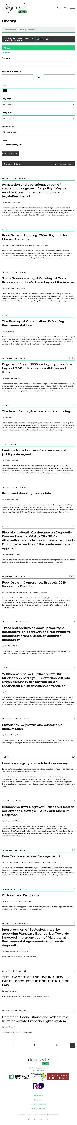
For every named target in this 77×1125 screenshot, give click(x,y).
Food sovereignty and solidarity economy (35, 763)
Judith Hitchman (67, 769)
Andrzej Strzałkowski (12, 202)
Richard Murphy (33, 593)
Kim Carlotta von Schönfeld (38, 245)
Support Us (38, 1100)
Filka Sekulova (10, 862)
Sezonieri (8, 692)
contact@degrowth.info (41, 1068)
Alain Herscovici (10, 1027)
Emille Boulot (9, 288)
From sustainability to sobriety (26, 493)
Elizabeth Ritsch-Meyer (21, 772)
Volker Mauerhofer (11, 951)
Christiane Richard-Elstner (23, 901)
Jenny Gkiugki (7, 772)
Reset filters (6, 53)
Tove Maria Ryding (11, 593)
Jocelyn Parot (55, 769)
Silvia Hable (9, 901)
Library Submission (38, 1104)
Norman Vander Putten (13, 378)
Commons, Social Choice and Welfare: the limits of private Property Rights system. (35, 1019)
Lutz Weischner (36, 862)
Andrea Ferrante (10, 769)
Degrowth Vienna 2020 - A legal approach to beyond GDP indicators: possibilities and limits (37, 368)
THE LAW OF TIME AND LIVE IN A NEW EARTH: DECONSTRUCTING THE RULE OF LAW (35, 981)
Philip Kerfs (44, 593)
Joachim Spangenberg (12, 735)
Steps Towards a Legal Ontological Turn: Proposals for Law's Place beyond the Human (38, 280)
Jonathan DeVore (11, 646)
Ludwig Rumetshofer (24, 769)
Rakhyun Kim (23, 951)
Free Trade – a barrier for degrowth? (31, 856)
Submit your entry (44, 39)
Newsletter (38, 1096)
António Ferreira (22, 245)
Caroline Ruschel (11, 991)
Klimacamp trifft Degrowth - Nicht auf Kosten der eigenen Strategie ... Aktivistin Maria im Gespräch (38, 811)
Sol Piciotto (23, 593)
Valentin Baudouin (11, 460)
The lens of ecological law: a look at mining (36, 411)
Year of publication (65, 164)
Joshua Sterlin (20, 288)
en (64, 8)
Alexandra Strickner (50, 862)
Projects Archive (38, 1108)
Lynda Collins (9, 331)
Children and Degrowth (20, 895)
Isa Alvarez (34, 772)
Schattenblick (9, 821)
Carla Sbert (9, 417)
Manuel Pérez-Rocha (23, 862)
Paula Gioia (36, 769)
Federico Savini (10, 245)
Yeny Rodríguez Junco (12, 554)
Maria (17, 821)
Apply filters (10, 154)
